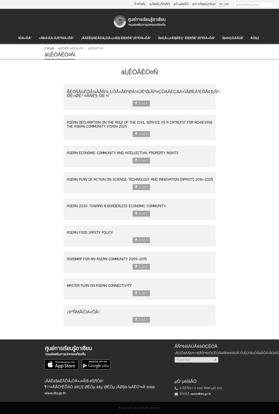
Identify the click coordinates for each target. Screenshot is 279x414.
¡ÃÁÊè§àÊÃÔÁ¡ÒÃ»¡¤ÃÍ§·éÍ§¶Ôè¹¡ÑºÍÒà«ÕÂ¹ (116, 38)
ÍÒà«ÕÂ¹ (25, 38)
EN (226, 4)
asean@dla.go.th (201, 393)
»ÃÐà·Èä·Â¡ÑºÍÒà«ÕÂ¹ (56, 38)
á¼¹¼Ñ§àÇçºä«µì (204, 4)
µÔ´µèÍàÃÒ (181, 4)
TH (221, 4)
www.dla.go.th (55, 393)
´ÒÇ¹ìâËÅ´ (141, 103)
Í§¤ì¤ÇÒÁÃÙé (232, 38)
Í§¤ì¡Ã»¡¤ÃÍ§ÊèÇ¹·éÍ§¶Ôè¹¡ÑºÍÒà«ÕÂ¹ (186, 38)
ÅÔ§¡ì (254, 38)
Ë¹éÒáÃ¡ (140, 4)
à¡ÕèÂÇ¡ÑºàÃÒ (159, 4)
